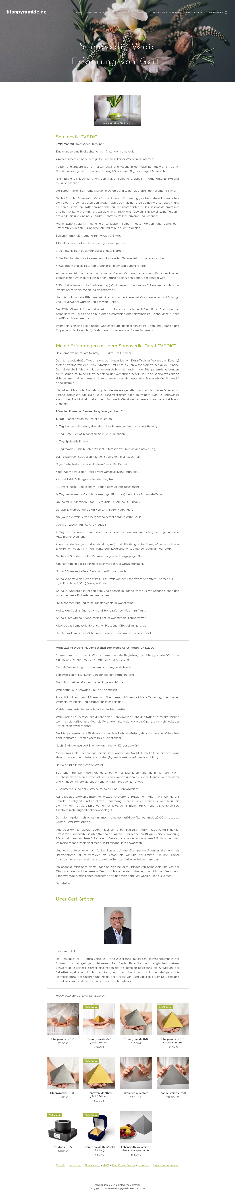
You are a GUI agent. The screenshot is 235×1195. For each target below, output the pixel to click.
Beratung (143, 1165)
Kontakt (60, 1165)
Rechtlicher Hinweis (123, 1165)
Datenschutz (92, 1165)
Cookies (141, 1188)
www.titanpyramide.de (121, 1188)
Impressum (75, 1165)
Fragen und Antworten (166, 1165)
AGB (105, 1165)
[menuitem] (82, 12)
